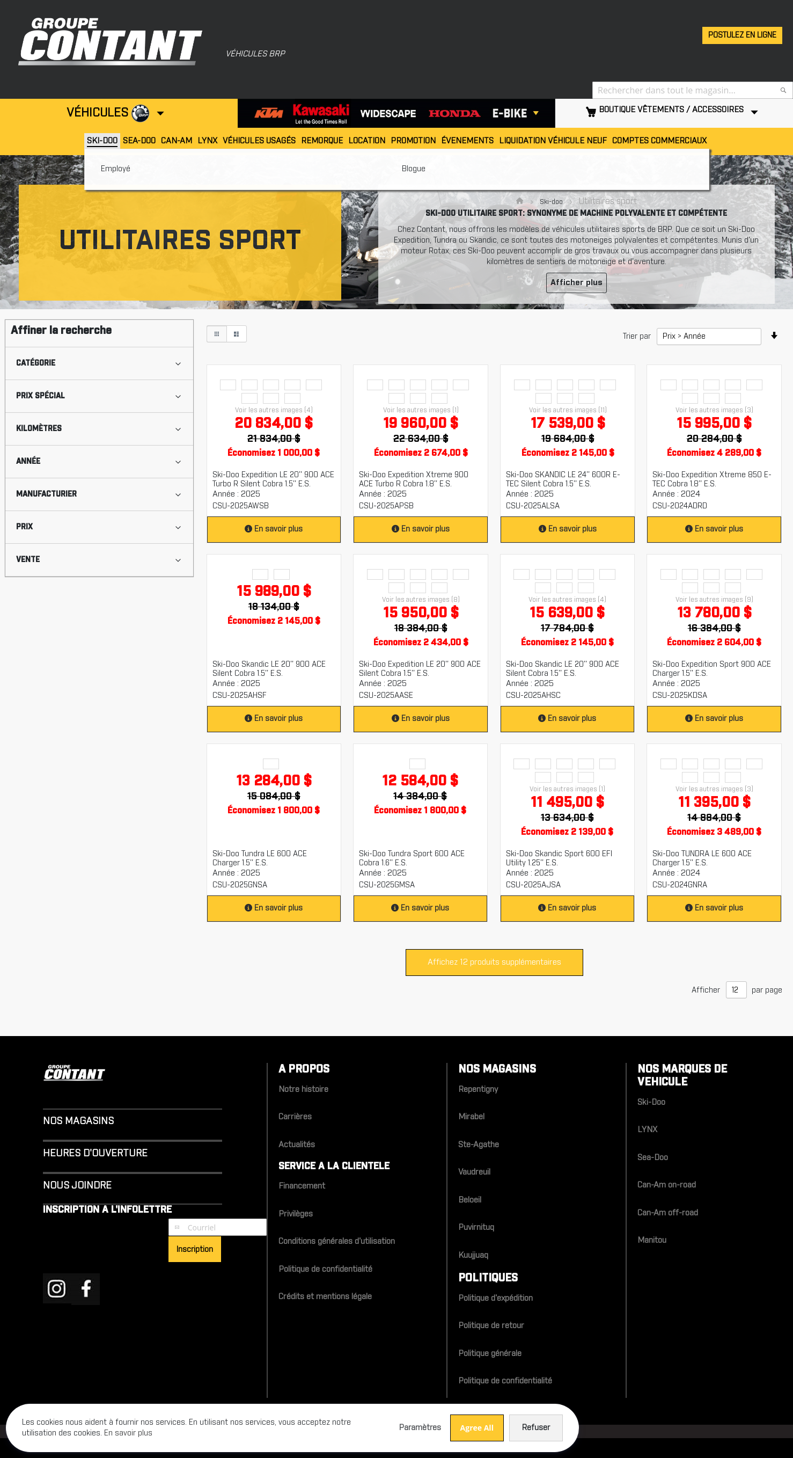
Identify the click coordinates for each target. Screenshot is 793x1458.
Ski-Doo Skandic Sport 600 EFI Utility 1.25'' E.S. (559, 858)
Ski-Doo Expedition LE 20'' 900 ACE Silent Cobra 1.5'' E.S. (420, 669)
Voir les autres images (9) (714, 599)
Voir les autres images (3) (714, 410)
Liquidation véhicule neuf (553, 141)
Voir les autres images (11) (568, 410)
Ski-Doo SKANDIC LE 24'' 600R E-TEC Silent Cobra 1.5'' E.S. (563, 479)
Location (366, 141)
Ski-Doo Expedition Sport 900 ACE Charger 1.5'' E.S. (711, 669)
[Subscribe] (195, 1249)
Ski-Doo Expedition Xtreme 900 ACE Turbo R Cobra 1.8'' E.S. (413, 479)
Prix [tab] (24, 527)
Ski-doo (552, 202)
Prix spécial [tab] (40, 396)
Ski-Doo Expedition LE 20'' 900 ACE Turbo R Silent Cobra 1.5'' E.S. (273, 479)
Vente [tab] (28, 560)
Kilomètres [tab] (39, 429)
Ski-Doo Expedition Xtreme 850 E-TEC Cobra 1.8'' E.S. (712, 479)
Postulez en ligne (742, 35)
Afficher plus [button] (576, 283)
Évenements (467, 141)
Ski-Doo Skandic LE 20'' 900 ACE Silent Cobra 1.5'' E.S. (269, 669)
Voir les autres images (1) (421, 410)
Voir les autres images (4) (274, 410)
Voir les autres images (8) (421, 599)
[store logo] (105, 40)
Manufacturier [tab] (46, 494)
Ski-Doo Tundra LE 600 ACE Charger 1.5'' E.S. (259, 858)
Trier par (637, 336)
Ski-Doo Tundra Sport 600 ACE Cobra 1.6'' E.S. (412, 858)
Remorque (322, 141)
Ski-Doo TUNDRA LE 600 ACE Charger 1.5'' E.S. (702, 858)
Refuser (364, 1420)
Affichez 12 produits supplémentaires (494, 962)
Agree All (305, 1420)
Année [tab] (28, 461)
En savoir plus (277, 529)
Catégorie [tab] (35, 363)
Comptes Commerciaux (659, 141)
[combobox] (692, 90)
